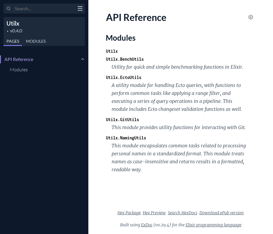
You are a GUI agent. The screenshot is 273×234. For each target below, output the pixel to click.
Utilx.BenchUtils (125, 59)
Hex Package (129, 212)
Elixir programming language (213, 225)
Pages (12, 41)
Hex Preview (154, 212)
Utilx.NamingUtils (126, 137)
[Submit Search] (8, 8)
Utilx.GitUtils (122, 119)
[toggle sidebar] (80, 9)
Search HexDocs (182, 212)
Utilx (12, 23)
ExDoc (147, 225)
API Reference (18, 59)
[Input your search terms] (44, 9)
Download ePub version (221, 212)
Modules (36, 41)
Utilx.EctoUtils (123, 77)
